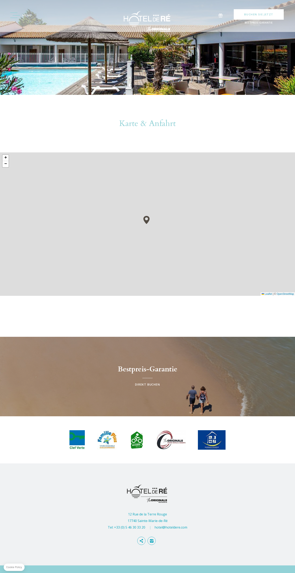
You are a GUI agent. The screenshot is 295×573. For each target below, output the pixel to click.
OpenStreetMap (285, 294)
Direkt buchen (147, 376)
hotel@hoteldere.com (170, 527)
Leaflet (267, 294)
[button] (146, 220)
